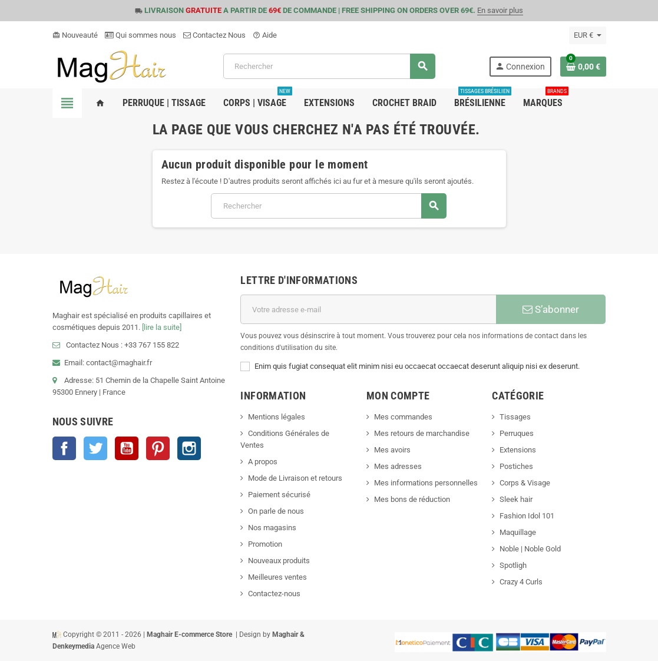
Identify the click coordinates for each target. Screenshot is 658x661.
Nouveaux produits (279, 560)
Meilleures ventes (277, 577)
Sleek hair (516, 499)
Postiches (516, 466)
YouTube (126, 448)
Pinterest (158, 448)
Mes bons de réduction (412, 499)
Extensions (518, 449)
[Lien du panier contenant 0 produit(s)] (583, 67)
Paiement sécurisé (279, 494)
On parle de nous (276, 511)
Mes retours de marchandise (421, 433)
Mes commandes (403, 416)
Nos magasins (272, 527)
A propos (262, 461)
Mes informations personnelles (426, 482)
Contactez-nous (274, 593)
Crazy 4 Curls (521, 581)
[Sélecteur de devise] (587, 35)
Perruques (517, 433)
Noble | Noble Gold (530, 548)
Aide (265, 35)
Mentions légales (276, 416)
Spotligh (513, 565)
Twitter (95, 448)
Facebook (64, 448)
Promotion (265, 544)
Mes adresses (398, 466)
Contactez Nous (214, 35)
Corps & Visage (525, 482)
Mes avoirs (392, 449)
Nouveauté (75, 35)
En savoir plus (500, 10)
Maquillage (518, 532)
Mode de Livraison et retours (295, 478)
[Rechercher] (329, 66)
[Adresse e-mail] (368, 309)
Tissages (515, 416)
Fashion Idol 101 (527, 515)
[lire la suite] (161, 327)
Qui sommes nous (140, 35)
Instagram (189, 448)
